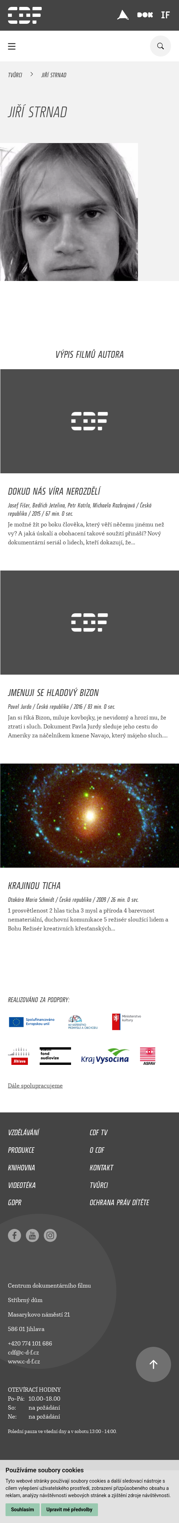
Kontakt (101, 1166)
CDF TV (98, 1130)
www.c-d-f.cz (24, 1361)
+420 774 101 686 (30, 1343)
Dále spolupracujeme (35, 1085)
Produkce (21, 1148)
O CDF (97, 1148)
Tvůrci (15, 73)
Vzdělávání (23, 1130)
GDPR (14, 1200)
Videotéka (22, 1183)
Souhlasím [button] (22, 1509)
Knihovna (21, 1166)
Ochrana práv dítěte (119, 1200)
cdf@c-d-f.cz (23, 1352)
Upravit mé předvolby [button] (69, 1509)
